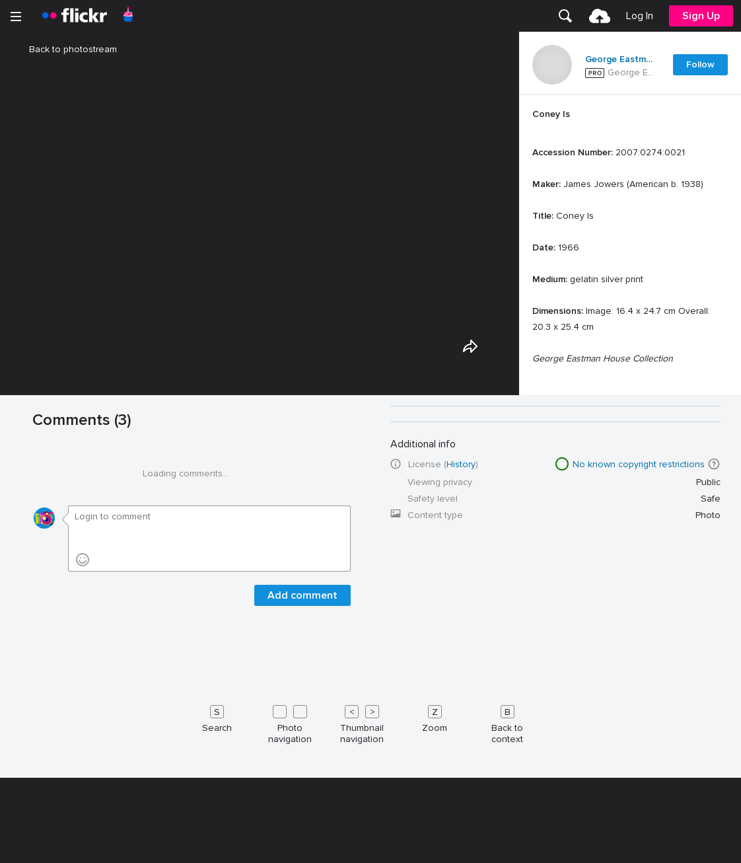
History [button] (461, 842)
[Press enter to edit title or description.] (630, 315)
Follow (700, 64)
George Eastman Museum (620, 59)
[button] (714, 841)
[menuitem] (565, 15)
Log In (639, 15)
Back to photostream (65, 49)
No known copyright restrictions (639, 842)
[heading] (74, 16)
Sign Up (701, 15)
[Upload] (599, 15)
